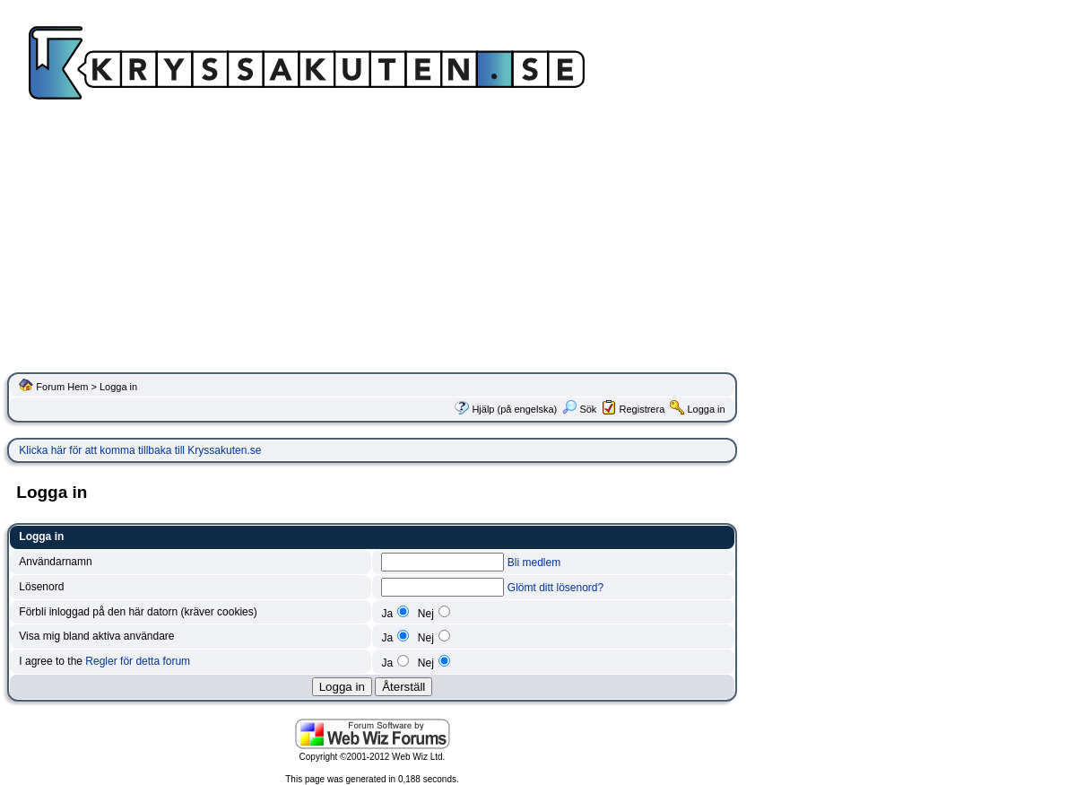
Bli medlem (534, 562)
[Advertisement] (372, 242)
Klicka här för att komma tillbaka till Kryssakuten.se (140, 450)
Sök (579, 409)
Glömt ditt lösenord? (555, 587)
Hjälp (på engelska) (514, 409)
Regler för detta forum (137, 661)
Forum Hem (62, 386)
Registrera (642, 409)
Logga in (706, 409)
